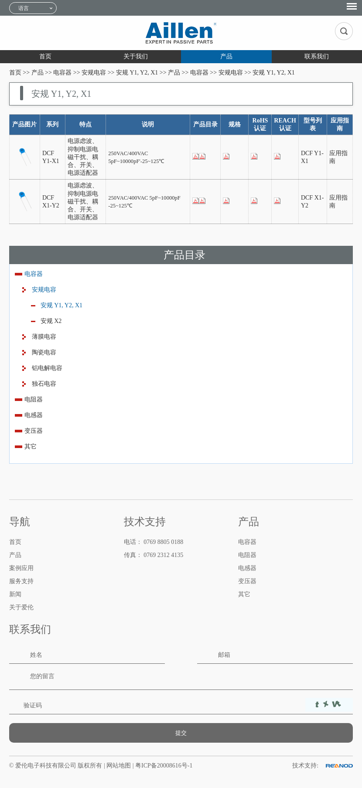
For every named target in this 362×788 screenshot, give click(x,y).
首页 (45, 56)
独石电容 (44, 383)
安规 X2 (51, 321)
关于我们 (135, 56)
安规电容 (94, 72)
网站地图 (119, 765)
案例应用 (21, 568)
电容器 (62, 72)
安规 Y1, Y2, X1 (137, 72)
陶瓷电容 (44, 352)
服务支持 (21, 581)
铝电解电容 (47, 368)
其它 (30, 446)
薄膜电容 (44, 336)
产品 (226, 56)
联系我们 (316, 56)
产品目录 (184, 255)
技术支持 (145, 521)
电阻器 (33, 399)
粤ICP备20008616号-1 (163, 765)
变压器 (33, 431)
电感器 (33, 415)
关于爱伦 (21, 607)
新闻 (15, 594)
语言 (23, 8)
